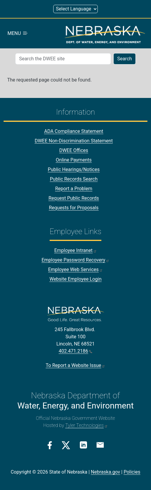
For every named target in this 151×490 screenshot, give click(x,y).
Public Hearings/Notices (74, 169)
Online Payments (74, 160)
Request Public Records (73, 198)
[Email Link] (100, 444)
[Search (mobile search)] (63, 58)
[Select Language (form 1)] (75, 9)
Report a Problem (73, 188)
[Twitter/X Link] (66, 445)
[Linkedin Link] (83, 444)
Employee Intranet (75, 250)
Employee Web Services (75, 269)
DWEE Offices (73, 150)
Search (124, 59)
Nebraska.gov (105, 472)
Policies (131, 472)
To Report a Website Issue (75, 365)
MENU (17, 33)
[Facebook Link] (50, 445)
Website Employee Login (75, 279)
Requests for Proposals (73, 208)
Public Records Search (74, 179)
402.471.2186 (75, 351)
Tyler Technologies (86, 425)
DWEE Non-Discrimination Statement (74, 141)
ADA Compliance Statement (73, 131)
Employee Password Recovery (75, 260)
